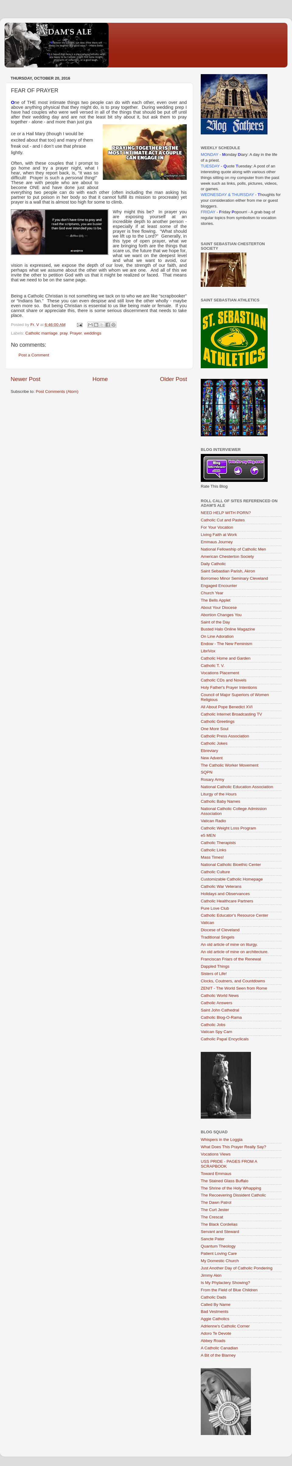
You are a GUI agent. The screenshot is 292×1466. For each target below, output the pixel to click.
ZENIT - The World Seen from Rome (234, 988)
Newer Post (25, 379)
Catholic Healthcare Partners (227, 901)
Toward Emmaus (216, 1173)
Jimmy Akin (211, 1275)
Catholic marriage (41, 333)
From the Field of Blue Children (229, 1290)
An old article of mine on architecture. (235, 951)
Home (100, 379)
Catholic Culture (215, 872)
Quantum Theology (218, 1246)
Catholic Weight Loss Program (228, 828)
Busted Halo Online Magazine (228, 629)
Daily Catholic (213, 563)
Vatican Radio (213, 821)
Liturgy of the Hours (219, 794)
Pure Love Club (215, 908)
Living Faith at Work (219, 534)
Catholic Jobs (213, 1024)
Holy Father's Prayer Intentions (229, 687)
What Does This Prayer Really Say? (233, 1147)
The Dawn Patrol (216, 1202)
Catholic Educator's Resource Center (234, 915)
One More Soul (214, 728)
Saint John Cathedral (220, 1010)
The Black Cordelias (219, 1224)
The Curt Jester (215, 1209)
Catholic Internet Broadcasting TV (231, 714)
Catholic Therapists (218, 842)
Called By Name (216, 1304)
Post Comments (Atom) (57, 391)
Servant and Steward (220, 1231)
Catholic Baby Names (220, 801)
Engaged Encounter (219, 585)
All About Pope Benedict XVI (226, 707)
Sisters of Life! (214, 973)
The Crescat (212, 1217)
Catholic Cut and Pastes (223, 520)
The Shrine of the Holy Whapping (231, 1188)
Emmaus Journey (217, 542)
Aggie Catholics (215, 1319)
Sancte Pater (212, 1239)
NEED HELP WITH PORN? (226, 512)
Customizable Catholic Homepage (232, 879)
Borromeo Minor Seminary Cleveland (234, 578)
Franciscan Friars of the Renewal (231, 959)
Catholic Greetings (218, 721)
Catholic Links (213, 850)
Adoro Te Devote (216, 1333)
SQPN (206, 772)
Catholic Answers (216, 1003)
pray (64, 333)
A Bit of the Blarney (218, 1355)
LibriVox (208, 651)
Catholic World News (220, 995)
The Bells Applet (216, 600)
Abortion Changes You (221, 615)
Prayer (76, 333)
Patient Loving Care (219, 1253)
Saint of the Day (215, 622)
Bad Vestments (214, 1311)
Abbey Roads (213, 1340)
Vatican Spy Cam (216, 1031)
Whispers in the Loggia (221, 1139)
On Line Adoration (217, 636)
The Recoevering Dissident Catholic (233, 1195)
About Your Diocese (219, 607)
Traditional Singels (218, 937)
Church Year (212, 593)
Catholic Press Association (225, 736)
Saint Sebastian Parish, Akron (228, 571)
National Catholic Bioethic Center (231, 864)
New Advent (212, 758)
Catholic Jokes (214, 743)
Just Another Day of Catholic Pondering (237, 1268)
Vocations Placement (220, 673)
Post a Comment (34, 355)
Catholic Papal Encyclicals (225, 1039)
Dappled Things (215, 966)
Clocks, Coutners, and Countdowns (233, 981)
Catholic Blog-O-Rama (221, 1017)
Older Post (173, 379)
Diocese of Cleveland (220, 930)
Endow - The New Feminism (226, 643)
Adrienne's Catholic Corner (225, 1326)
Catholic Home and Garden (226, 658)
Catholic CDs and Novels (223, 680)
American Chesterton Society (227, 556)
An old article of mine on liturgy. (229, 944)
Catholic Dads (213, 1297)
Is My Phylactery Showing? (225, 1282)
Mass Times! (212, 857)
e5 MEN (208, 835)
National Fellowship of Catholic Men (233, 549)
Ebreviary (209, 750)
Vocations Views (216, 1154)
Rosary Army (212, 779)
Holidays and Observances (225, 893)
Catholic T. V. (212, 665)
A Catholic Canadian (219, 1348)
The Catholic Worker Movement (230, 765)
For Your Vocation (217, 527)
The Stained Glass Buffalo (225, 1181)
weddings (92, 333)
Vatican (207, 922)
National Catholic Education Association (237, 786)
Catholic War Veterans (221, 886)
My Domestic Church (220, 1260)
